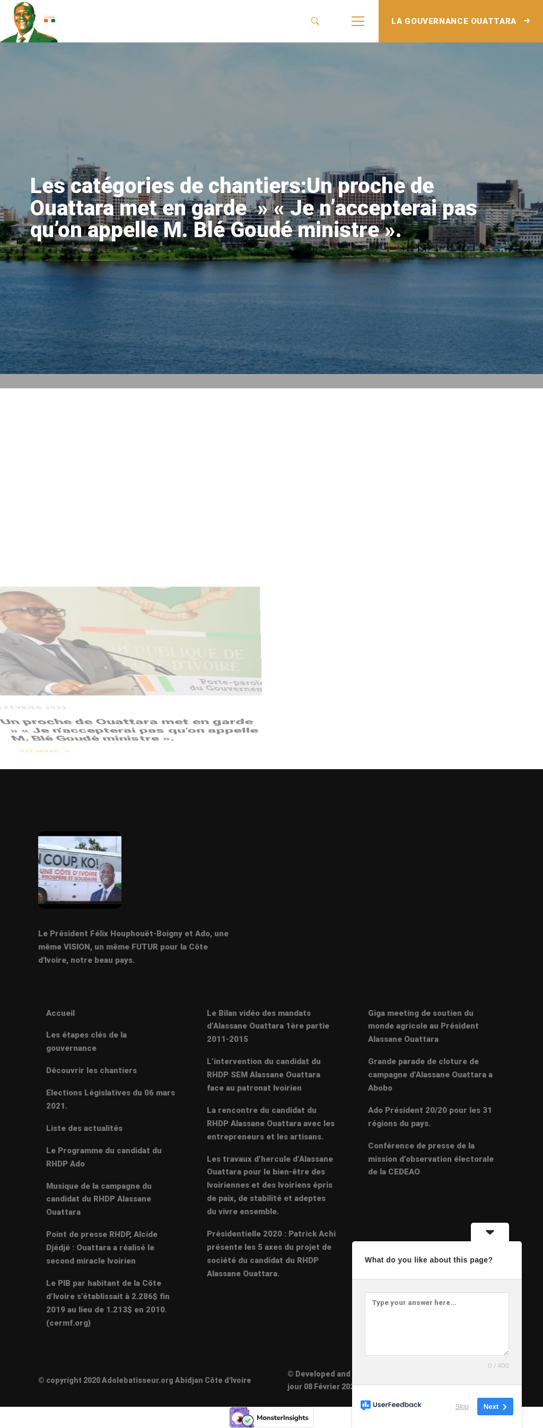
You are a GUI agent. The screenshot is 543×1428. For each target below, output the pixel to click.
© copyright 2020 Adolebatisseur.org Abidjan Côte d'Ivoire (144, 1380)
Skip (462, 1406)
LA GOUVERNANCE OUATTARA (460, 21)
